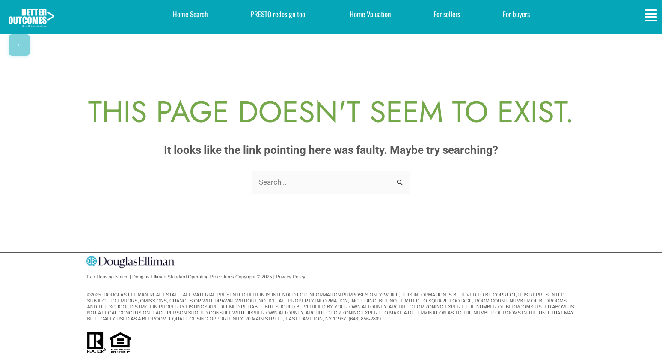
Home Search (190, 14)
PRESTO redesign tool (279, 14)
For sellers (446, 14)
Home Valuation (370, 14)
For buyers (516, 14)
